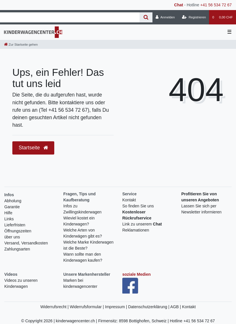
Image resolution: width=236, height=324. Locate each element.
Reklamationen (135, 230)
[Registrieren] (194, 17)
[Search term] (70, 17)
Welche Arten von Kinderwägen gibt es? (82, 233)
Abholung (12, 200)
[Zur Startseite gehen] (21, 44)
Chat (178, 5)
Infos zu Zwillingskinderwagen (82, 209)
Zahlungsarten (17, 249)
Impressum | (116, 306)
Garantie (12, 207)
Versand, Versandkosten (26, 243)
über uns (12, 237)
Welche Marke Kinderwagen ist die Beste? (88, 245)
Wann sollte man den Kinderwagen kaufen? (82, 257)
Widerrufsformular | (87, 306)
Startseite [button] (33, 148)
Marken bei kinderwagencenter (80, 283)
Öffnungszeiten (17, 231)
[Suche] (146, 17)
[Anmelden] (165, 17)
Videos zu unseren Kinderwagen (21, 283)
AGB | (176, 306)
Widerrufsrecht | (54, 306)
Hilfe (8, 213)
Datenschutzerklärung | (149, 306)
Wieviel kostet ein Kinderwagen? (79, 221)
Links (9, 219)
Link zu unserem (142, 224)
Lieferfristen (14, 225)
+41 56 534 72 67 (216, 5)
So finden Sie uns (138, 206)
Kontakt (129, 200)
